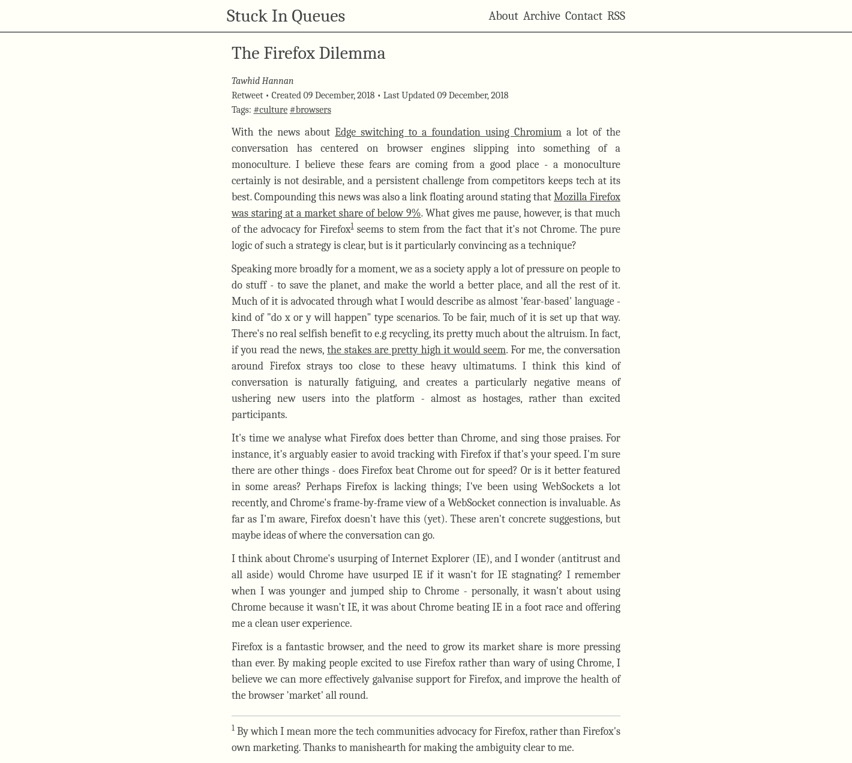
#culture (270, 109)
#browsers (310, 109)
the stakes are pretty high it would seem (416, 350)
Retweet (247, 95)
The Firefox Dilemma (309, 53)
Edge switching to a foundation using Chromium (448, 132)
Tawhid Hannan (262, 81)
